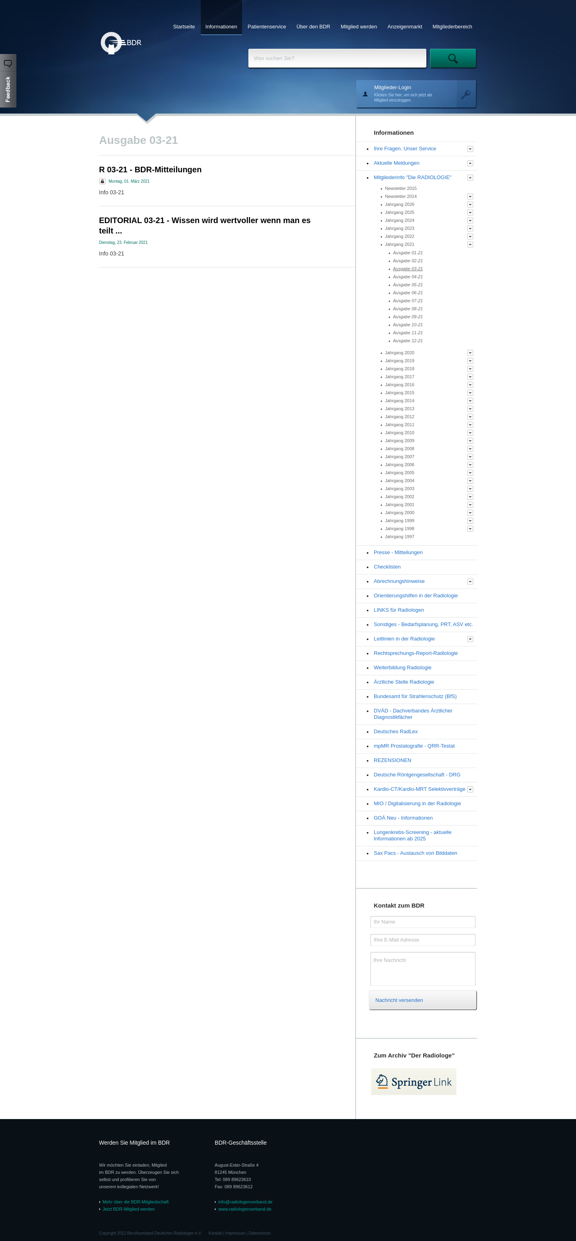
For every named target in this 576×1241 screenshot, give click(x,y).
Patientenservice (267, 27)
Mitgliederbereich (452, 27)
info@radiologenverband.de (245, 1201)
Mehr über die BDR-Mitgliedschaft (136, 1201)
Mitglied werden (359, 27)
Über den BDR (313, 27)
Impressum (235, 1233)
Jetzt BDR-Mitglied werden (129, 1209)
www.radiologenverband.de (245, 1209)
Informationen (222, 27)
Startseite (184, 27)
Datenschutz (259, 1233)
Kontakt (215, 1233)
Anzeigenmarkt (405, 27)
